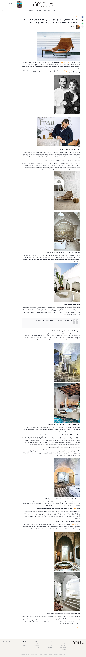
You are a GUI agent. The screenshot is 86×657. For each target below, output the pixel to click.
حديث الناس (38, 10)
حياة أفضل (55, 10)
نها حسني (71, 26)
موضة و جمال (46, 10)
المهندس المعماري (65, 62)
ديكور (77, 627)
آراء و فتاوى (36, 647)
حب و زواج (64, 649)
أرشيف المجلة (12, 5)
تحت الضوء (36, 645)
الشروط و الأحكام (34, 654)
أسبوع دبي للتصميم (66, 71)
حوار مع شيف (23, 645)
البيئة (34, 618)
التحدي (75, 508)
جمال (51, 645)
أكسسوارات (49, 647)
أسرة (65, 644)
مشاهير (37, 644)
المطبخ (31, 10)
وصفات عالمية (23, 644)
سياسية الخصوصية (25, 654)
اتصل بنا (45, 654)
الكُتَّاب (40, 654)
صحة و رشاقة (63, 645)
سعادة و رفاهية (77, 16)
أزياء (51, 644)
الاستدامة (74, 524)
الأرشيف (50, 654)
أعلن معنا (56, 654)
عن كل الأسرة (62, 654)
